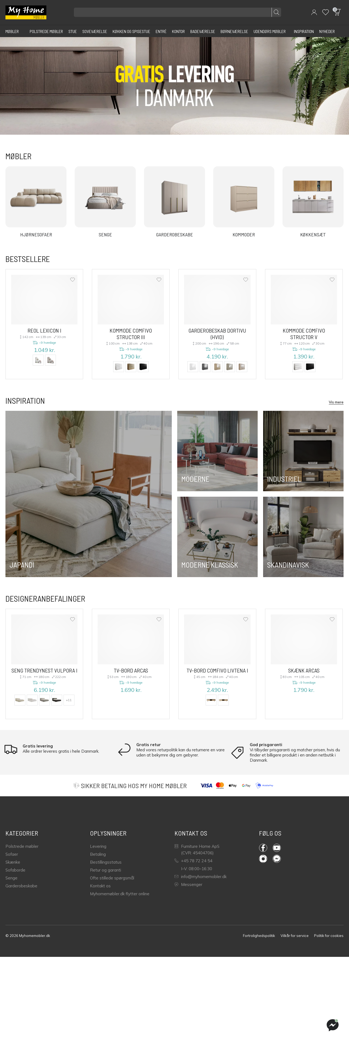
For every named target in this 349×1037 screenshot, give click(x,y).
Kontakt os (100, 885)
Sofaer (11, 854)
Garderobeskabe (21, 885)
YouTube (277, 848)
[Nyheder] (327, 31)
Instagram (263, 859)
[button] (314, 12)
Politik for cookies (329, 935)
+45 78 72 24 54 (193, 860)
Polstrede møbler (21, 846)
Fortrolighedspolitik (259, 935)
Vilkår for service (295, 935)
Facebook (263, 848)
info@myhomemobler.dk (200, 876)
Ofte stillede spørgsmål (112, 878)
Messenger (188, 884)
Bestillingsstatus (106, 862)
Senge (11, 878)
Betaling (98, 854)
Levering (98, 846)
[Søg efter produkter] (177, 12)
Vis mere (336, 402)
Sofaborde (15, 870)
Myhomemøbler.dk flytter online (119, 893)
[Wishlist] (326, 12)
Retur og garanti (105, 870)
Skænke (12, 862)
